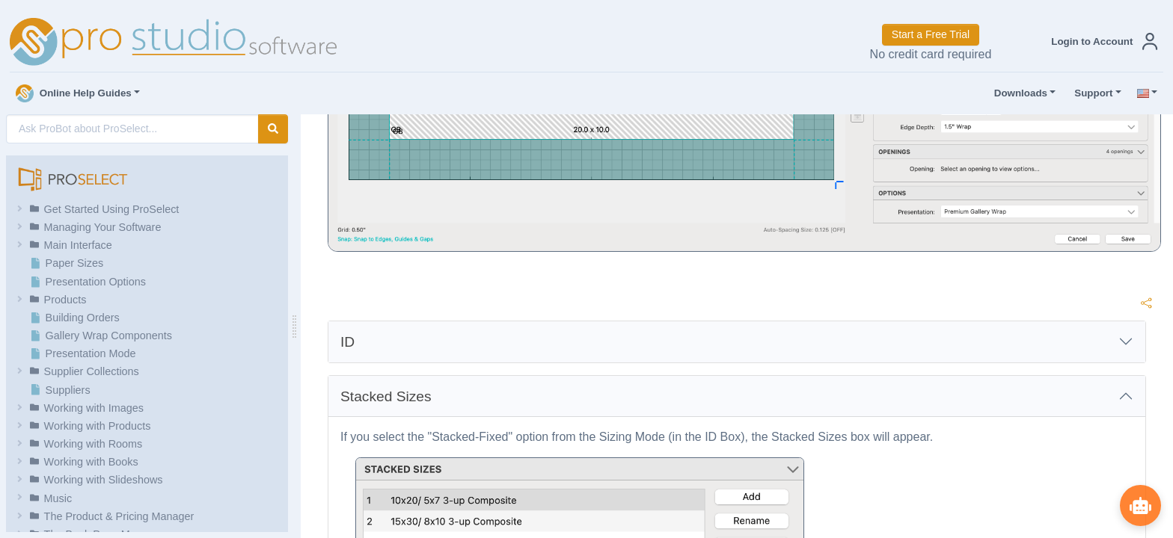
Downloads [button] (1017, 93)
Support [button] (1090, 93)
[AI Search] (132, 128)
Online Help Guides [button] (74, 93)
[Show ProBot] (1139, 504)
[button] (1101, 41)
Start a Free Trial (931, 34)
